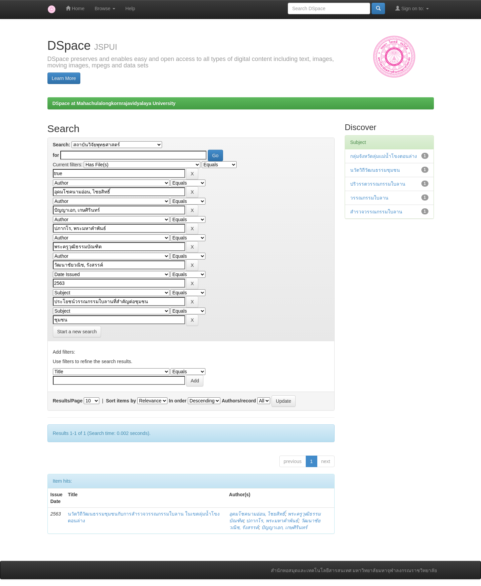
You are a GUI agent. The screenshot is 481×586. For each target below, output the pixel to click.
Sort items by (121, 400)
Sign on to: (412, 8)
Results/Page (68, 400)
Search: (61, 144)
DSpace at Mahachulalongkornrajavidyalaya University (114, 103)
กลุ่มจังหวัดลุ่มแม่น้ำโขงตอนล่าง (383, 156)
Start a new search (77, 331)
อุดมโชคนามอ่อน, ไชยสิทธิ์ (257, 514)
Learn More (64, 78)
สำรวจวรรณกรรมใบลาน (376, 211)
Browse (105, 8)
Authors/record (239, 400)
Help (130, 8)
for (56, 155)
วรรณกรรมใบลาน (369, 198)
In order (177, 400)
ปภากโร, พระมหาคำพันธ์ (272, 520)
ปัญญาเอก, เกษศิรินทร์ (284, 527)
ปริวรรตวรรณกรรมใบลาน (377, 184)
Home (75, 8)
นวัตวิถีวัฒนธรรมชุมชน (375, 170)
